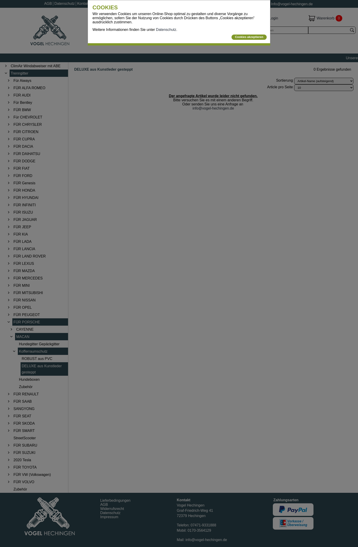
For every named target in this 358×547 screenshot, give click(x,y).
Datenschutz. (166, 30)
